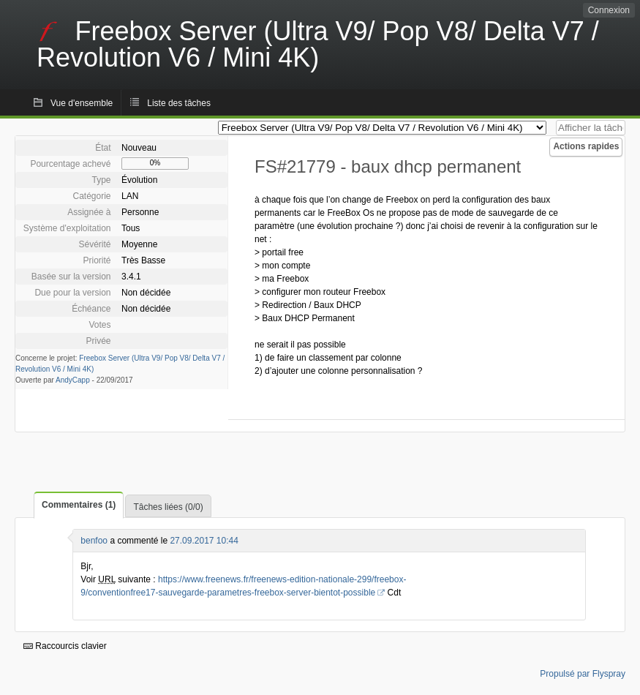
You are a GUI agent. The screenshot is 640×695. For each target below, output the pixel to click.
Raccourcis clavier (65, 646)
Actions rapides (586, 146)
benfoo (94, 541)
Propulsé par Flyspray (582, 674)
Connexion (609, 10)
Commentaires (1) (79, 505)
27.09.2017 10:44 (204, 541)
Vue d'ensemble (81, 103)
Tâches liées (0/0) (168, 507)
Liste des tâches (179, 103)
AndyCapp (73, 380)
